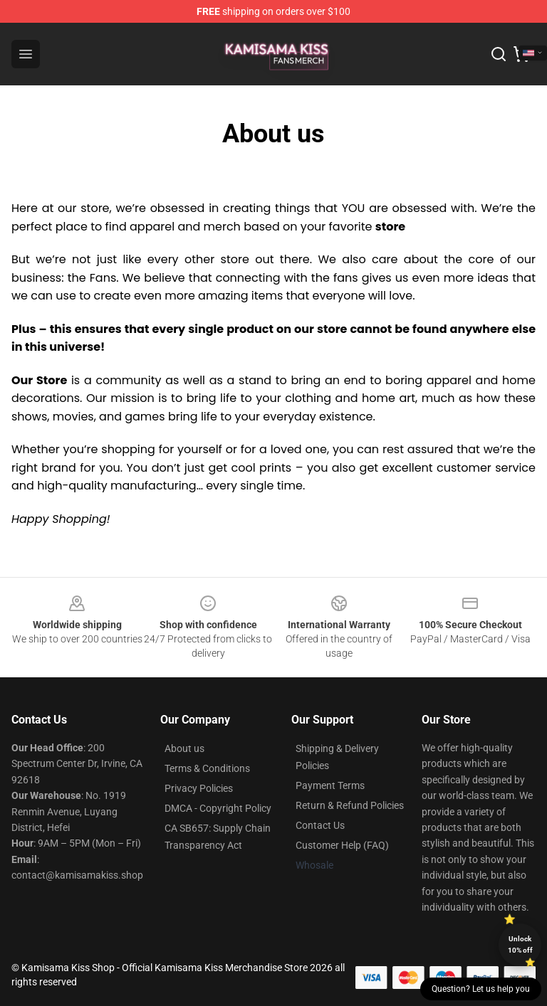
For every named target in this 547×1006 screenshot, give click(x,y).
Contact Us (320, 825)
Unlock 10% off (520, 944)
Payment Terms (330, 785)
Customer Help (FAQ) (342, 845)
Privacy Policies (199, 788)
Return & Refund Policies (350, 805)
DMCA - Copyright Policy (218, 808)
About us (184, 748)
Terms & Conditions (207, 768)
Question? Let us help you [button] (481, 989)
